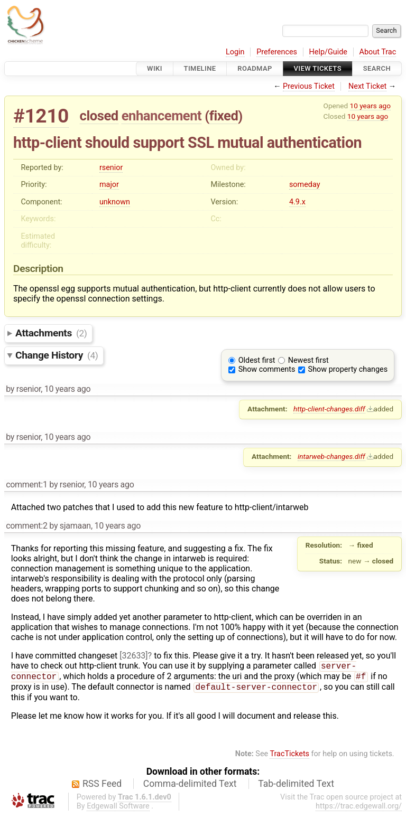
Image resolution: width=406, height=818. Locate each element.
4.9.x (297, 202)
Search (377, 68)
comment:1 (26, 484)
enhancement (162, 116)
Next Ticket (367, 86)
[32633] (133, 656)
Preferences (276, 52)
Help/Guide (328, 52)
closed (99, 116)
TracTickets (289, 757)
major (109, 184)
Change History (56, 355)
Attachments (51, 333)
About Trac (377, 52)
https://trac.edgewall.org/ (359, 809)
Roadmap (254, 68)
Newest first (308, 360)
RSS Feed (102, 787)
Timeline (200, 68)
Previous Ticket (309, 86)
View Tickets (318, 68)
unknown (114, 202)
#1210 (41, 116)
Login (235, 52)
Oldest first (256, 360)
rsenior (111, 167)
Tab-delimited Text (296, 787)
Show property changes (347, 369)
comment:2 (26, 526)
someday (304, 184)
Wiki (154, 68)
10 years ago (370, 105)
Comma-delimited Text (190, 787)
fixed (223, 116)
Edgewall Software (118, 809)
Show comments (267, 369)
